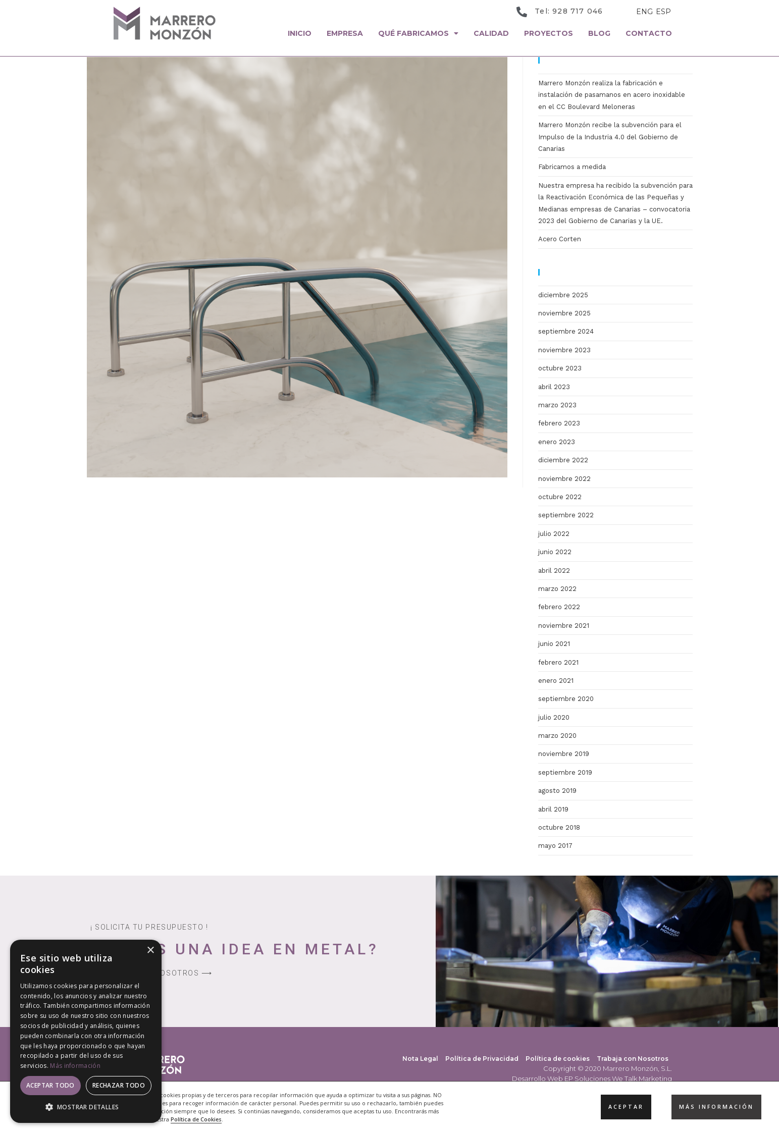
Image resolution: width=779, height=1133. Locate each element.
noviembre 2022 (564, 478)
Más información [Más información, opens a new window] (75, 1065)
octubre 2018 (559, 827)
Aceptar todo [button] (50, 1085)
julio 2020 (553, 717)
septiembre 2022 (566, 515)
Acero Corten (559, 239)
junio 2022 (555, 552)
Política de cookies (558, 1058)
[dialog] (86, 1031)
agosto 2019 (557, 790)
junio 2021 (554, 644)
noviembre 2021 (563, 625)
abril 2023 (554, 387)
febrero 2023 (559, 423)
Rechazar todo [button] (118, 1085)
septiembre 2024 (566, 331)
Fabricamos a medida (572, 167)
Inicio (299, 33)
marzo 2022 (557, 588)
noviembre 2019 (563, 754)
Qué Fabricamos (418, 33)
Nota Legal (420, 1058)
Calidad (491, 33)
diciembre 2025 (563, 295)
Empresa (345, 33)
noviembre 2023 (564, 350)
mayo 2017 (555, 845)
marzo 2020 (557, 735)
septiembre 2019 (565, 772)
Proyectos (548, 33)
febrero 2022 (559, 607)
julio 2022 (553, 533)
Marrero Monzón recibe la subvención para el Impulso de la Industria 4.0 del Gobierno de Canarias (610, 136)
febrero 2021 (558, 662)
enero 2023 (556, 442)
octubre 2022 (560, 497)
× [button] (150, 950)
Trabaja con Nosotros (632, 1058)
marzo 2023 (557, 405)
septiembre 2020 (566, 699)
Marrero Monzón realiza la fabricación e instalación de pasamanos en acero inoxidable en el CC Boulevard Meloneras (611, 95)
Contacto (649, 33)
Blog (599, 33)
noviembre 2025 (564, 313)
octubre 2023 (560, 368)
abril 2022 (554, 570)
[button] (85, 1107)
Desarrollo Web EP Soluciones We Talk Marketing (592, 1078)
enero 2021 (556, 680)
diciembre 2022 (563, 460)
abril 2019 (553, 809)
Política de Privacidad (481, 1058)
